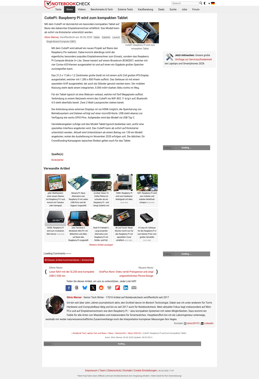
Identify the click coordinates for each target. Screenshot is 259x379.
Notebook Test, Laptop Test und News (89, 333)
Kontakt (127, 370)
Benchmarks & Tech (102, 9)
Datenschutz (114, 370)
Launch (116, 37)
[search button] (201, 3)
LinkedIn (207, 323)
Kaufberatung (145, 9)
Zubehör (106, 37)
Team (102, 370)
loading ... (168, 148)
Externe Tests (125, 9)
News (70, 9)
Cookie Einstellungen (145, 370)
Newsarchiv (121, 333)
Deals (161, 9)
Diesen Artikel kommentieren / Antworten (69, 260)
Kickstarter (58, 159)
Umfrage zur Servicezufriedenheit (193, 59)
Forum (196, 9)
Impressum (91, 370)
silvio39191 (192, 323)
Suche (173, 9)
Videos (82, 9)
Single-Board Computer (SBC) (61, 41)
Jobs (184, 9)
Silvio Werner (51, 37)
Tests (58, 9)
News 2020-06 (134, 333)
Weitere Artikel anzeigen (101, 245)
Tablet (97, 37)
